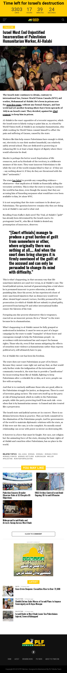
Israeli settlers (26, 456)
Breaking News (27, 659)
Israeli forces (10, 456)
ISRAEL (32, 454)
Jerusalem (41, 456)
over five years (13, 104)
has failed (16, 180)
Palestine (8, 459)
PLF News (39, 659)
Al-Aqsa (23, 454)
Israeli (40, 454)
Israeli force (52, 454)
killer (51, 456)
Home (9, 659)
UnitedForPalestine (24, 459)
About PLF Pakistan (52, 659)
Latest (16, 659)
